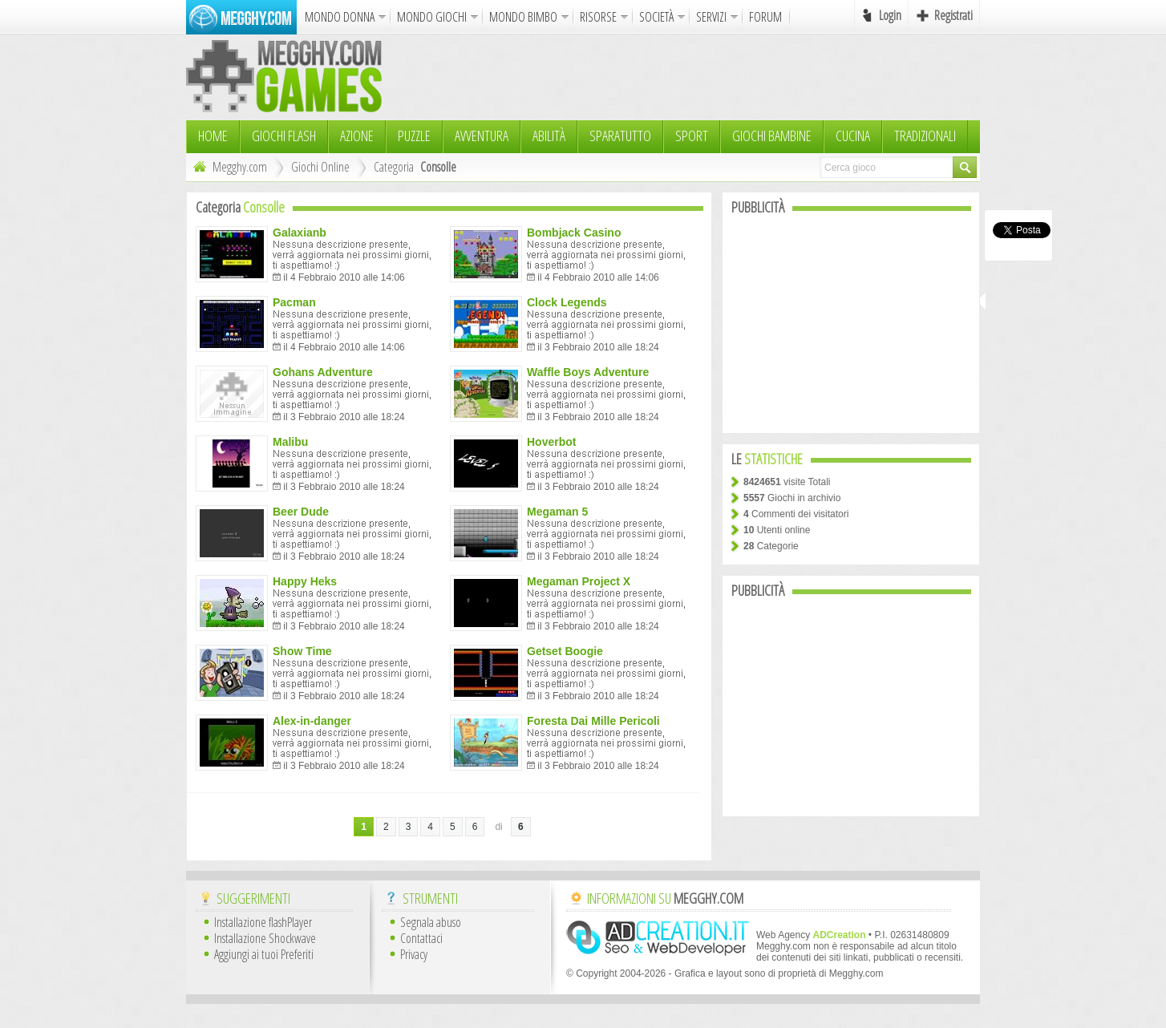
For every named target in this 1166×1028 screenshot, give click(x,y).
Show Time (302, 651)
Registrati (953, 15)
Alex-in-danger (312, 720)
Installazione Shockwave (265, 938)
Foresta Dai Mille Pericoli (593, 720)
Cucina (853, 135)
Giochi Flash (284, 135)
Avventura (481, 135)
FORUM (765, 17)
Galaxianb (299, 232)
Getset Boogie (565, 651)
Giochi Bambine (772, 135)
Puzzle (414, 135)
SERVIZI (711, 17)
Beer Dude (301, 511)
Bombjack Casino (574, 232)
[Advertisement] (688, 76)
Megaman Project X (578, 581)
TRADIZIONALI (925, 135)
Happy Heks (305, 581)
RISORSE (598, 17)
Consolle (438, 167)
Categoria (394, 167)
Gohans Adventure (323, 372)
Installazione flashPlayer (263, 922)
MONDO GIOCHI (432, 17)
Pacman (294, 302)
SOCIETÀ (656, 17)
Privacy (413, 954)
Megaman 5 (557, 511)
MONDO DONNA (339, 17)
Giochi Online (320, 167)
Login (890, 15)
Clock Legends (567, 302)
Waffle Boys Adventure (588, 372)
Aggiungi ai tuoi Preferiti (264, 954)
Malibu (290, 441)
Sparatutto (620, 135)
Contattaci (421, 938)
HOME (213, 135)
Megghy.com (228, 167)
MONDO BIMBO (523, 17)
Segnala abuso (430, 922)
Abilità (548, 135)
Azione (357, 135)
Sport (691, 135)
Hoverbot (551, 441)
